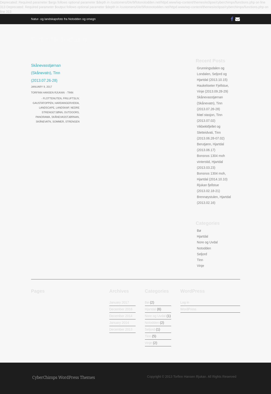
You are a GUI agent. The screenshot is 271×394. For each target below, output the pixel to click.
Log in (184, 302)
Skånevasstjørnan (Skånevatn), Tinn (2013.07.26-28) (46, 73)
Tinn (70, 92)
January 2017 (119, 302)
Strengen (72, 121)
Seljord (202, 254)
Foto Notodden (59, 39)
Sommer (58, 121)
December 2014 (121, 316)
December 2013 (121, 329)
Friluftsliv (71, 98)
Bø (199, 230)
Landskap (62, 107)
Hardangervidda (67, 103)
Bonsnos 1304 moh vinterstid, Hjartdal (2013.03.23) (211, 161)
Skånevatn (43, 121)
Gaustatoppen (43, 103)
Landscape (47, 107)
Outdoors (71, 112)
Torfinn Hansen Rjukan (48, 92)
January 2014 (119, 322)
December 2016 (121, 309)
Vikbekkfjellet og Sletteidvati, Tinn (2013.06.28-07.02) (211, 132)
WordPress (188, 309)
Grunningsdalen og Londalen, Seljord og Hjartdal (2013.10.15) (212, 74)
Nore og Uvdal (207, 242)
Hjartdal (202, 236)
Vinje (200, 266)
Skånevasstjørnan (65, 117)
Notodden (204, 248)
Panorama (43, 117)
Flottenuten (52, 98)
